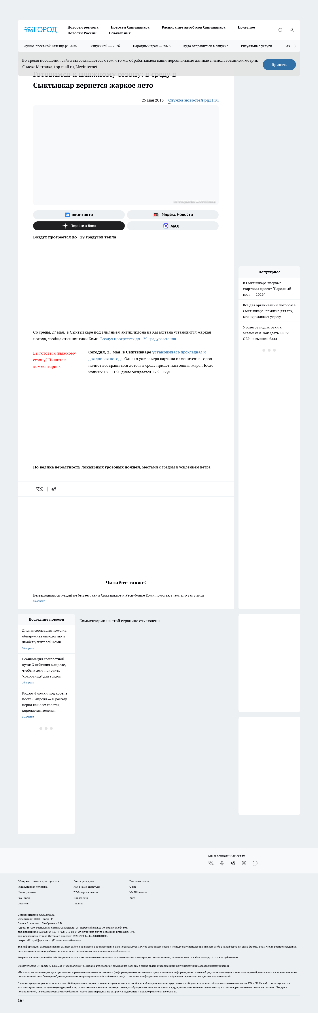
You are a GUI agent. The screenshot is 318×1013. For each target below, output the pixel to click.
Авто (132, 898)
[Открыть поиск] (280, 30)
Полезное (246, 27)
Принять (279, 64)
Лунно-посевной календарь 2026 (50, 46)
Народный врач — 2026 (151, 46)
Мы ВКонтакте (138, 892)
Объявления (120, 33)
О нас (132, 886)
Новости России (82, 33)
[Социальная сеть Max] (173, 225)
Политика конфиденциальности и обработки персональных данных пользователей (179, 976)
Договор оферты (84, 881)
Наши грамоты (27, 892)
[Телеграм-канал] (232, 863)
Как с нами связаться (87, 886)
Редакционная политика (32, 886)
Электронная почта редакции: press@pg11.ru (106, 931)
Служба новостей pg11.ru (193, 100)
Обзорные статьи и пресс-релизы (38, 881)
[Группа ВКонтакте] (79, 214)
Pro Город (24, 898)
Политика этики (139, 881)
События (23, 903)
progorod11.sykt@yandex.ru (34, 940)
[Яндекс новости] (173, 214)
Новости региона (83, 27)
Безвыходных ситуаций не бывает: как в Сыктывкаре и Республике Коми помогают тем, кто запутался (126, 598)
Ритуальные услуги (256, 46)
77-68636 (54, 965)
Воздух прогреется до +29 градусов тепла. (138, 338)
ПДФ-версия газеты (86, 892)
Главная (78, 903)
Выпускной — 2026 (105, 46)
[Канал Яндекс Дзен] (79, 225)
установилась (166, 352)
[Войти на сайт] (291, 30)
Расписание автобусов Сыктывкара (193, 27)
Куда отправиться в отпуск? (205, 46)
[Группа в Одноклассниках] (221, 863)
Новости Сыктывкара (130, 27)
